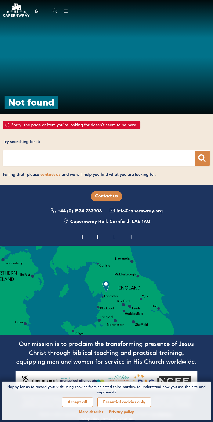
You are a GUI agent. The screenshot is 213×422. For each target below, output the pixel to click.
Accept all (77, 402)
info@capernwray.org (136, 211)
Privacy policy (121, 412)
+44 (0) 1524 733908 (76, 211)
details (90, 412)
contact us (50, 175)
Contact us (106, 196)
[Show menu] (65, 10)
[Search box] (82, 158)
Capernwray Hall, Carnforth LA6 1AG (106, 221)
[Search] (202, 158)
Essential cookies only (124, 402)
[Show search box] (55, 10)
